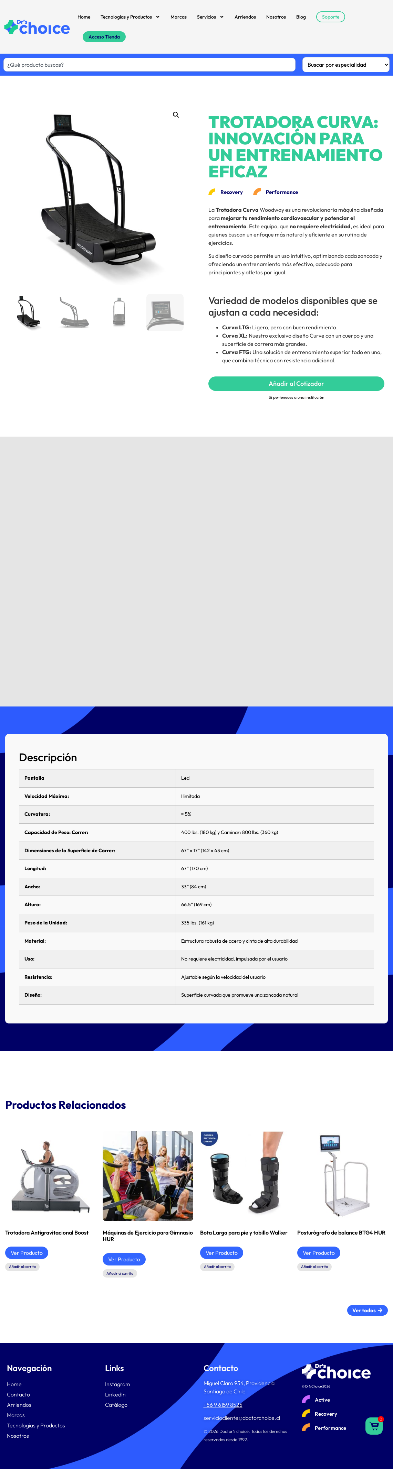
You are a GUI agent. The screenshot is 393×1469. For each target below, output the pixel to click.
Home (83, 17)
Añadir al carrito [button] (22, 1266)
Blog (301, 17)
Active (322, 1399)
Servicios (210, 17)
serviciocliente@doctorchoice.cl (242, 1417)
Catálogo (116, 1404)
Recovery (326, 1414)
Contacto (18, 1394)
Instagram (117, 1384)
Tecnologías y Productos (130, 17)
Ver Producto (27, 1252)
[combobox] (149, 65)
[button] (176, 115)
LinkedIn (115, 1394)
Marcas (178, 17)
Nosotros (276, 17)
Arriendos (245, 17)
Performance (330, 1428)
